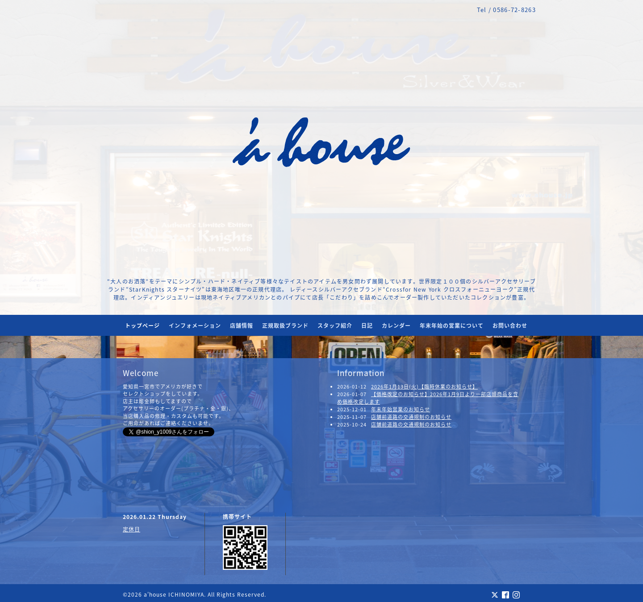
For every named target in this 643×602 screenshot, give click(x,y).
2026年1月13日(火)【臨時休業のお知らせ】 (424, 386)
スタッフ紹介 (334, 326)
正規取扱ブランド (285, 326)
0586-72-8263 (514, 9)
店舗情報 (241, 326)
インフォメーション (195, 326)
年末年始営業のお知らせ (400, 409)
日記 (367, 326)
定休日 (131, 529)
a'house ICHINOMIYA (174, 594)
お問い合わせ (510, 326)
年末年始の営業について (452, 326)
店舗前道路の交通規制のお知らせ (411, 417)
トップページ (142, 326)
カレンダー (396, 326)
